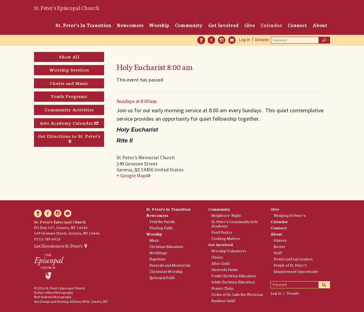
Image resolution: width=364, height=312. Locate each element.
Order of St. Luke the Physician (237, 294)
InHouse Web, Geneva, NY (89, 301)
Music (154, 240)
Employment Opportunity (296, 271)
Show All (69, 57)
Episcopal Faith (162, 277)
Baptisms (157, 258)
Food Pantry (221, 232)
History (280, 240)
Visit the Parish (162, 221)
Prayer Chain (222, 288)
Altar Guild (220, 263)
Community (189, 25)
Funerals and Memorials (169, 265)
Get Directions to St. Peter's (69, 136)
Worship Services (69, 70)
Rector (279, 246)
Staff (278, 252)
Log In (244, 39)
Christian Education (166, 246)
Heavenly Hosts (224, 269)
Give (249, 25)
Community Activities (69, 109)
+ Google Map (131, 176)
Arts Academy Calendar (66, 123)
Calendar (271, 25)
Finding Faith (161, 227)
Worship (159, 25)
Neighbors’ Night (226, 215)
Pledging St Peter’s (289, 215)
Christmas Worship (166, 271)
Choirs (217, 256)
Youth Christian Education (233, 275)
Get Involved (223, 25)
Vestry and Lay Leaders (293, 258)
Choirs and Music (69, 83)
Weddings (158, 252)
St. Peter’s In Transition (83, 25)
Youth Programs (69, 96)
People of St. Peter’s (290, 265)
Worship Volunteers (228, 250)
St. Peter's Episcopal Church (66, 7)
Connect (297, 25)
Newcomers (130, 25)
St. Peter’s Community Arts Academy (234, 223)
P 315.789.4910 (47, 238)
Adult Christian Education (233, 281)
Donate (262, 39)
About (320, 25)
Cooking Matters (225, 238)
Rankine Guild (223, 300)
